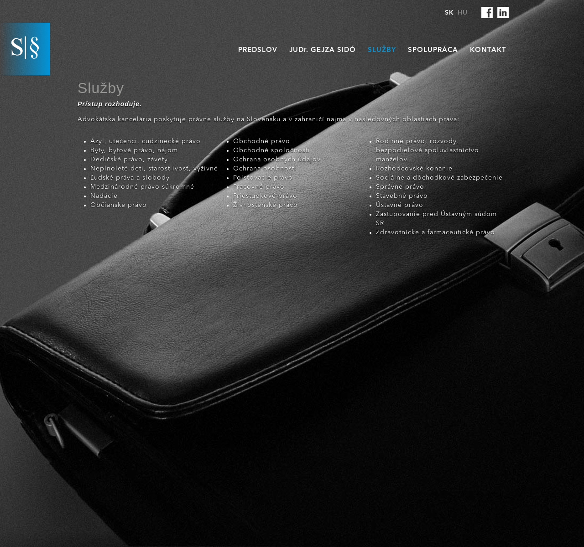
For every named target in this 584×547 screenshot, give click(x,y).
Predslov (257, 50)
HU (463, 13)
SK (449, 13)
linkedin (503, 12)
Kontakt (488, 50)
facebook (487, 12)
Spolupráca (433, 50)
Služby (382, 50)
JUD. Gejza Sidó (322, 50)
